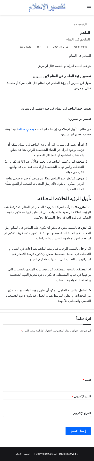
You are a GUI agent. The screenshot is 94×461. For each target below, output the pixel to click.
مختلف (22, 129)
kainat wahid (80, 46)
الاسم (87, 379)
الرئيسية (84, 24)
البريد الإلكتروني (81, 396)
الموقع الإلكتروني (82, 413)
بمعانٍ (30, 129)
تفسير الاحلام (22, 453)
